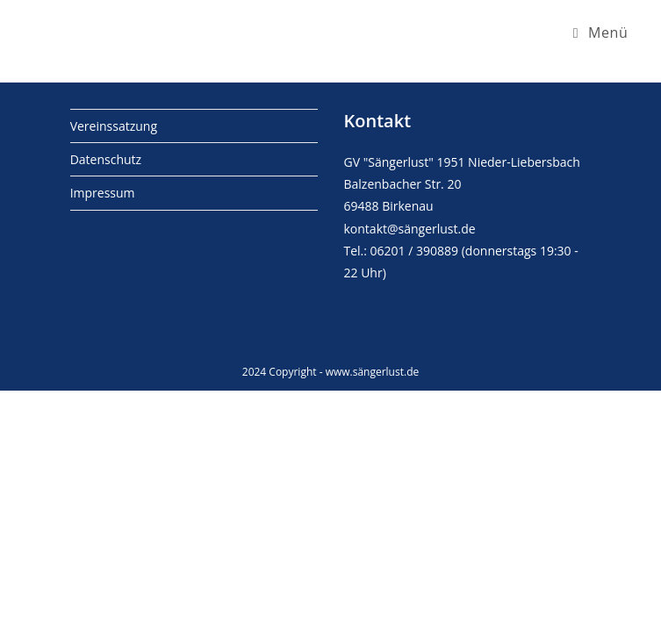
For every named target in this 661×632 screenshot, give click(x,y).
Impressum (102, 192)
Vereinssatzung (113, 126)
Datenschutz (105, 159)
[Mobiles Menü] (601, 32)
